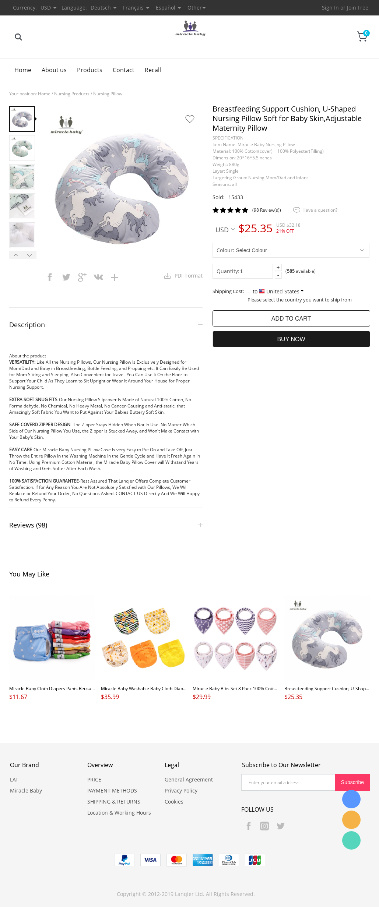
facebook (49, 277)
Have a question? (319, 210)
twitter (66, 277)
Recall (153, 70)
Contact (123, 70)
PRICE (94, 779)
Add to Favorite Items (189, 119)
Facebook (248, 826)
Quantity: (228, 271)
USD (225, 229)
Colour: (225, 250)
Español (165, 7)
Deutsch (101, 7)
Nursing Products (72, 94)
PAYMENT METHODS (112, 790)
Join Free (357, 7)
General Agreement (189, 779)
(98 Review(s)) (266, 210)
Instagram (264, 826)
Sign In (330, 7)
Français (133, 7)
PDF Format (189, 275)
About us (54, 70)
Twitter (280, 826)
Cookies (174, 801)
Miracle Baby (26, 790)
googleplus (82, 277)
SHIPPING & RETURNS (113, 801)
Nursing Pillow (107, 94)
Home (22, 70)
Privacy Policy (181, 790)
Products (89, 70)
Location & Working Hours (119, 812)
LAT (14, 779)
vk (98, 277)
